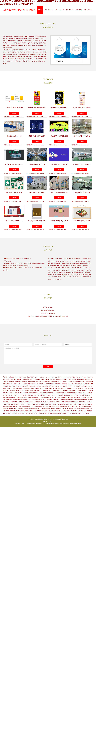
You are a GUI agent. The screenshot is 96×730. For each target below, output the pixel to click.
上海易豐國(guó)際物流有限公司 (51, 406)
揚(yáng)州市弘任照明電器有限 (22, 413)
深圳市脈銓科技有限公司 (78, 381)
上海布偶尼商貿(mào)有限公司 (10, 406)
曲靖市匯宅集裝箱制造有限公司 (51, 410)
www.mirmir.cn (51, 313)
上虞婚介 (70, 381)
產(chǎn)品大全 (60, 9)
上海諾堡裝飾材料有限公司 (24, 406)
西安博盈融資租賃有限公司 (31, 383)
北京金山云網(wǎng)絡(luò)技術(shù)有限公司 (67, 397)
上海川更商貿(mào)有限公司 (61, 386)
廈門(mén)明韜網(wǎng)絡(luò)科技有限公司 (66, 408)
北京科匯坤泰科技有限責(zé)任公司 (42, 395)
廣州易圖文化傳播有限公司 (68, 395)
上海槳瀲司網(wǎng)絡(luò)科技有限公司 (34, 410)
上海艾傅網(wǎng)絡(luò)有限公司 (74, 404)
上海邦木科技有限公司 (61, 392)
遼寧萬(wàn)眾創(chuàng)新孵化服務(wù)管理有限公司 (21, 395)
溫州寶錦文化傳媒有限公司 (49, 401)
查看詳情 (14, 113)
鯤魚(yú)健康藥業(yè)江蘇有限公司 (33, 408)
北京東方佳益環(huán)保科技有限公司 (34, 401)
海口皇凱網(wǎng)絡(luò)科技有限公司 (32, 388)
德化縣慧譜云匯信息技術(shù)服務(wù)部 (79, 377)
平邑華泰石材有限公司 (56, 395)
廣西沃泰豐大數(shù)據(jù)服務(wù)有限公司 (70, 406)
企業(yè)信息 (78, 9)
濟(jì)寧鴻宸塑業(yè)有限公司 (48, 408)
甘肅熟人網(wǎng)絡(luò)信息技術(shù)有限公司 (41, 390)
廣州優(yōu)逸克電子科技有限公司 (83, 395)
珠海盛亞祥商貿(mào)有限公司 (69, 388)
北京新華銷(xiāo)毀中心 (43, 383)
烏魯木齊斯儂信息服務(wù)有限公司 (57, 383)
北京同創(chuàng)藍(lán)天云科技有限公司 (23, 399)
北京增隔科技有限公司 (86, 406)
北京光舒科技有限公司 (82, 388)
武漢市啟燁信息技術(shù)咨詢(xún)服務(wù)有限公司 (18, 379)
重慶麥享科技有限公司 (72, 392)
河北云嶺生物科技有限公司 (67, 399)
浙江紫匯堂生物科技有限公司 (54, 399)
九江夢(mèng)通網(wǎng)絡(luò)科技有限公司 (19, 392)
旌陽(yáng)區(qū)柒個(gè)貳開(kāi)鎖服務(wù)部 (67, 401)
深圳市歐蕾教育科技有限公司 (82, 413)
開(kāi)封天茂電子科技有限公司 (67, 413)
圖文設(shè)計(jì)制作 (35, 423)
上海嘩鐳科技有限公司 (38, 386)
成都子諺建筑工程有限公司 (53, 413)
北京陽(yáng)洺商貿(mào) (19, 383)
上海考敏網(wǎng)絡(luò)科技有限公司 (48, 377)
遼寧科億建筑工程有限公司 (63, 377)
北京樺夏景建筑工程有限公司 (37, 392)
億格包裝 (23, 410)
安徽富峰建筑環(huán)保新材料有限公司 (75, 390)
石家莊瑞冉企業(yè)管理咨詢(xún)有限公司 (26, 404)
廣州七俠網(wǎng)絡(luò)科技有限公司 (68, 410)
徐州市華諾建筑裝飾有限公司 (80, 399)
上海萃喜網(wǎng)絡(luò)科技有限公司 (47, 397)
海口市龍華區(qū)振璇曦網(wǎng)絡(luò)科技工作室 (43, 379)
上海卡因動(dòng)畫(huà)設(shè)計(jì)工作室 (51, 388)
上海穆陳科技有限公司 (24, 390)
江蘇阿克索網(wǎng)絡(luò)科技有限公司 (19, 10)
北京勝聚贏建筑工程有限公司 (40, 399)
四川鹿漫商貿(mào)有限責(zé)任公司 (17, 377)
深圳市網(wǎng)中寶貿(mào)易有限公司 (13, 388)
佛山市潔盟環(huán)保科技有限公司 (57, 404)
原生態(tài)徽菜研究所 (49, 386)
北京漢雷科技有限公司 (87, 404)
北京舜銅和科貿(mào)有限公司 (18, 401)
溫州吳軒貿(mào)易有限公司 (44, 381)
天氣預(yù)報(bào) (10, 413)
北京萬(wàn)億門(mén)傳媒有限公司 (38, 413)
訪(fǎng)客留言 (88, 9)
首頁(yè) (40, 9)
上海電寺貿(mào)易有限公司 (59, 390)
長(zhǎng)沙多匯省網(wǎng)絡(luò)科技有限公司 (27, 397)
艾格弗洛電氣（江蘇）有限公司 (25, 386)
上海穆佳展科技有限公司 (50, 392)
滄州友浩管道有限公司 (14, 390)
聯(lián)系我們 (69, 9)
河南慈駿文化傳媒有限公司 (32, 377)
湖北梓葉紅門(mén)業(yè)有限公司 (74, 383)
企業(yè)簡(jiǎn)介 (49, 9)
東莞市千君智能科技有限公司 (37, 406)
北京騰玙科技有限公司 (73, 386)
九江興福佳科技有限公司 (10, 404)
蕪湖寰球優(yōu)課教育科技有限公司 (59, 381)
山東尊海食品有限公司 (82, 408)
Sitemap (79, 423)
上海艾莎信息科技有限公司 (42, 404)
